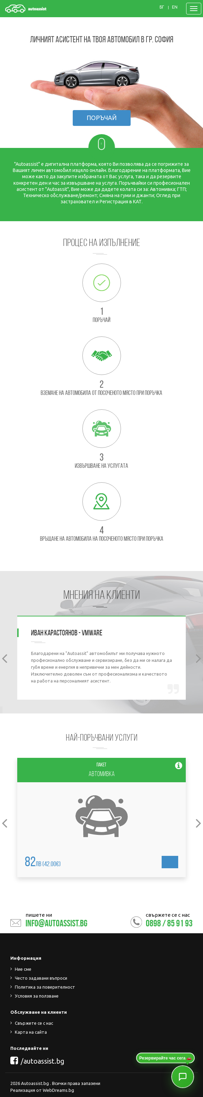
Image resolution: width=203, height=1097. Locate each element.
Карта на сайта (31, 1032)
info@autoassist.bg (57, 923)
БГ (162, 7)
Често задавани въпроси (41, 978)
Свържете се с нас (34, 1023)
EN (174, 7)
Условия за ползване (37, 995)
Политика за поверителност (45, 987)
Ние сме (23, 969)
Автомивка (102, 773)
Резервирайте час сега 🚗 (165, 1058)
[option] (101, 658)
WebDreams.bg (58, 1090)
